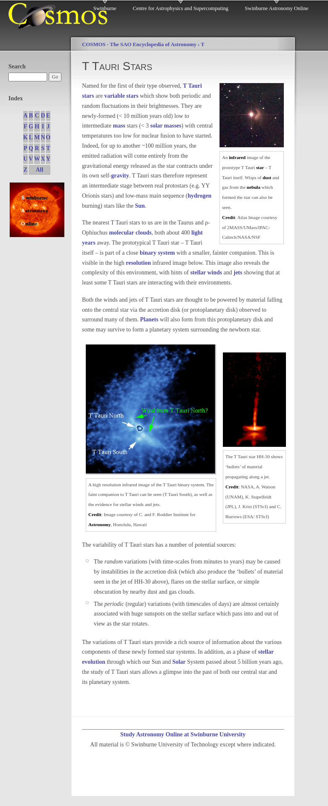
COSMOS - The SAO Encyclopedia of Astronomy (139, 44)
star (260, 167)
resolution (138, 263)
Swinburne (104, 8)
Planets (149, 319)
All (39, 170)
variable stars (121, 96)
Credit (228, 217)
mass (119, 126)
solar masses (165, 126)
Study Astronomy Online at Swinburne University (183, 734)
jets (237, 272)
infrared (237, 157)
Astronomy (99, 524)
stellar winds (206, 272)
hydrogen (200, 196)
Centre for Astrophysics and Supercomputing (180, 8)
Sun (140, 206)
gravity (120, 175)
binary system (157, 253)
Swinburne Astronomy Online (276, 8)
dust (266, 177)
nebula (253, 187)
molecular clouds (130, 233)
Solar (179, 662)
